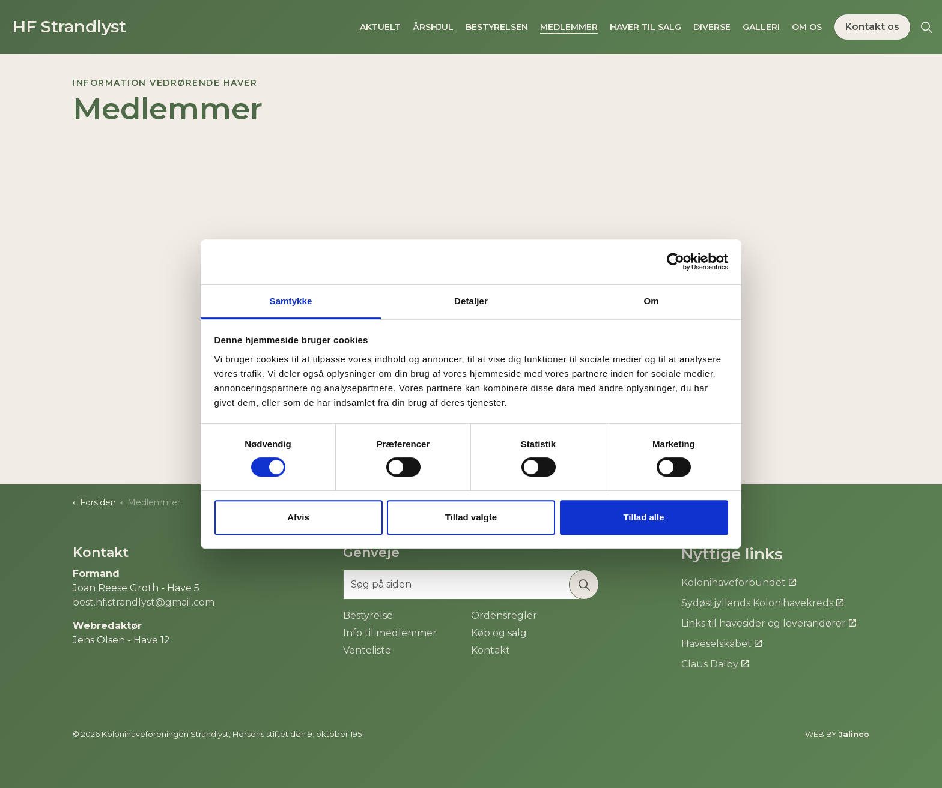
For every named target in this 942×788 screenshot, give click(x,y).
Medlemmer (569, 27)
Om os (807, 27)
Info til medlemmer (390, 633)
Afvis (298, 517)
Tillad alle (643, 517)
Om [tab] (650, 301)
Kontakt (490, 650)
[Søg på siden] (471, 585)
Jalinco (854, 734)
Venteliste (367, 650)
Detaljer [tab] (471, 301)
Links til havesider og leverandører (768, 623)
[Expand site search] (926, 27)
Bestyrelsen (497, 27)
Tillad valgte (471, 517)
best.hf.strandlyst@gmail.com (143, 602)
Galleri (761, 27)
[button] (584, 585)
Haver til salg (645, 27)
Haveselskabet (721, 643)
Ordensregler (504, 615)
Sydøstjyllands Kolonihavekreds (762, 603)
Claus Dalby (715, 664)
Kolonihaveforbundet (738, 582)
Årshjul (433, 27)
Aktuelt (380, 27)
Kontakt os (872, 27)
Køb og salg (499, 633)
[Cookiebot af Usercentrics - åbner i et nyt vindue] (675, 262)
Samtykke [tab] (291, 301)
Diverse (712, 27)
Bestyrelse (368, 615)
